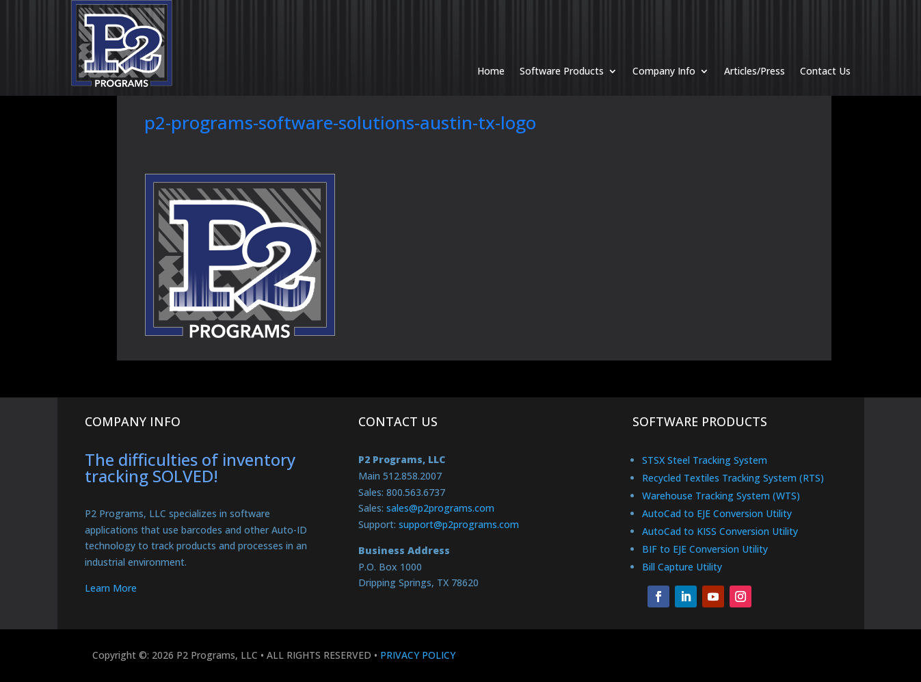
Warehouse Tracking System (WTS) (721, 495)
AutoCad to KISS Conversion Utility (720, 531)
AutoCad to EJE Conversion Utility (717, 513)
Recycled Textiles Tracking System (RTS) (733, 477)
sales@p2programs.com (440, 507)
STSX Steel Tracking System (704, 460)
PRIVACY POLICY (417, 654)
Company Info (663, 51)
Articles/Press (754, 51)
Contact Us (825, 51)
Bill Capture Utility (682, 566)
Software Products (562, 51)
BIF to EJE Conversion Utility (705, 548)
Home (491, 51)
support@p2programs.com (459, 524)
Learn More (111, 587)
